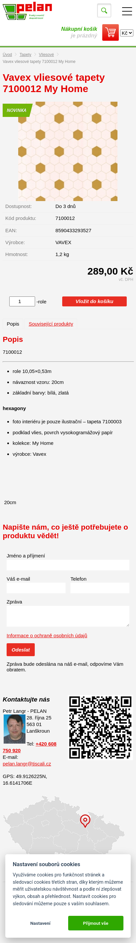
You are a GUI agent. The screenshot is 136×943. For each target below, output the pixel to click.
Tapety (25, 54)
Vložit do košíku (94, 301)
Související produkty (51, 324)
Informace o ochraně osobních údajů (47, 635)
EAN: (11, 230)
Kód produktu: (20, 218)
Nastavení (40, 923)
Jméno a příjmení (26, 555)
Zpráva (14, 601)
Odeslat (21, 650)
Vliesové (46, 54)
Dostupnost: (18, 206)
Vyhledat (104, 10)
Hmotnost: (16, 254)
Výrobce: (15, 242)
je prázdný (79, 32)
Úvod (7, 54)
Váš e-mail (18, 579)
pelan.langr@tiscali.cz (27, 763)
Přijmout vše (96, 923)
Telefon (78, 579)
